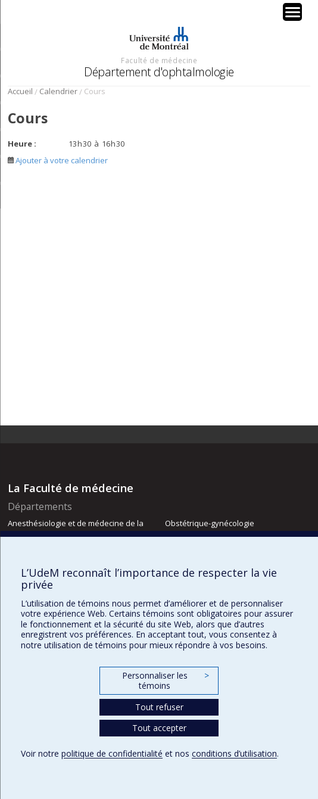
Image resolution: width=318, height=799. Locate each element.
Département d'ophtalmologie (159, 72)
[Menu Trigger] (292, 12)
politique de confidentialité (112, 753)
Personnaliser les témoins (165, 681)
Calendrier (58, 91)
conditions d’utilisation (234, 753)
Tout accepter (159, 727)
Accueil (20, 91)
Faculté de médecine (159, 60)
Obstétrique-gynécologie (209, 523)
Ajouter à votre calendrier (58, 160)
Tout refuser (159, 707)
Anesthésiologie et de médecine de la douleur (76, 528)
